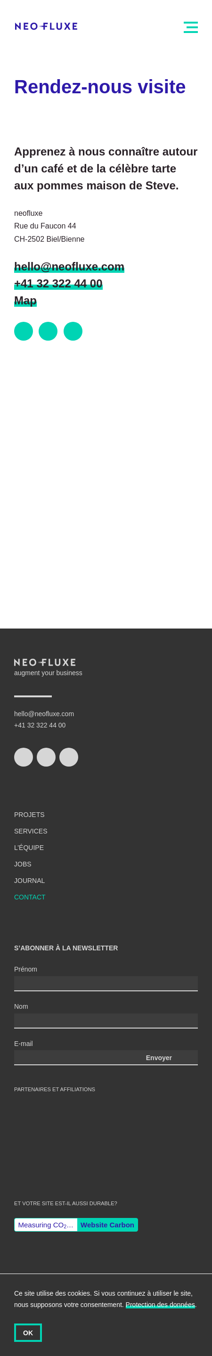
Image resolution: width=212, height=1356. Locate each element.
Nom (21, 1006)
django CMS (143, 1132)
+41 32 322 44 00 (58, 283)
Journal (29, 880)
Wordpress (90, 1132)
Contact (30, 897)
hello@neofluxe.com (69, 266)
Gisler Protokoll (41, 1170)
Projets (29, 814)
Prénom (25, 969)
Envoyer (159, 1058)
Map (25, 300)
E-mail (23, 1043)
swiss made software (37, 1122)
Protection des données (160, 1304)
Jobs (23, 864)
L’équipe (29, 847)
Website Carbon (107, 1225)
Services (31, 831)
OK (28, 1333)
